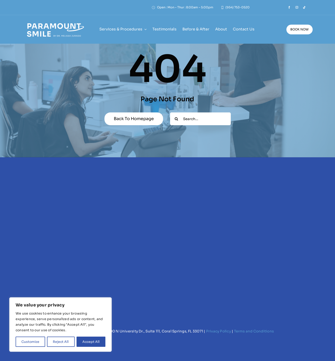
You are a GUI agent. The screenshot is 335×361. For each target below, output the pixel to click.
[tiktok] (304, 7)
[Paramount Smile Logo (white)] (55, 22)
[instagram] (296, 7)
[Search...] (200, 118)
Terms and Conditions (254, 331)
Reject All (61, 342)
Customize (30, 342)
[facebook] (289, 7)
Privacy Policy (218, 331)
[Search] (176, 118)
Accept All (91, 342)
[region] (60, 324)
